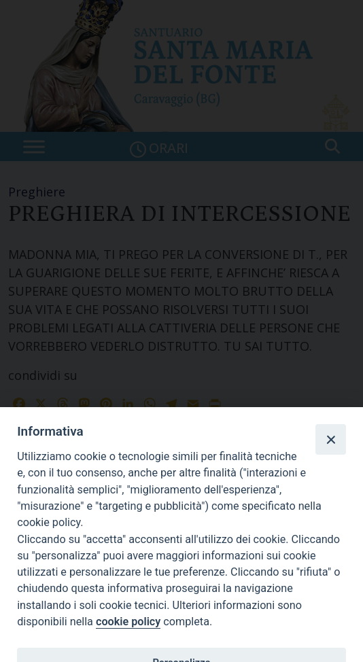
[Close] (330, 439)
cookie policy (128, 621)
